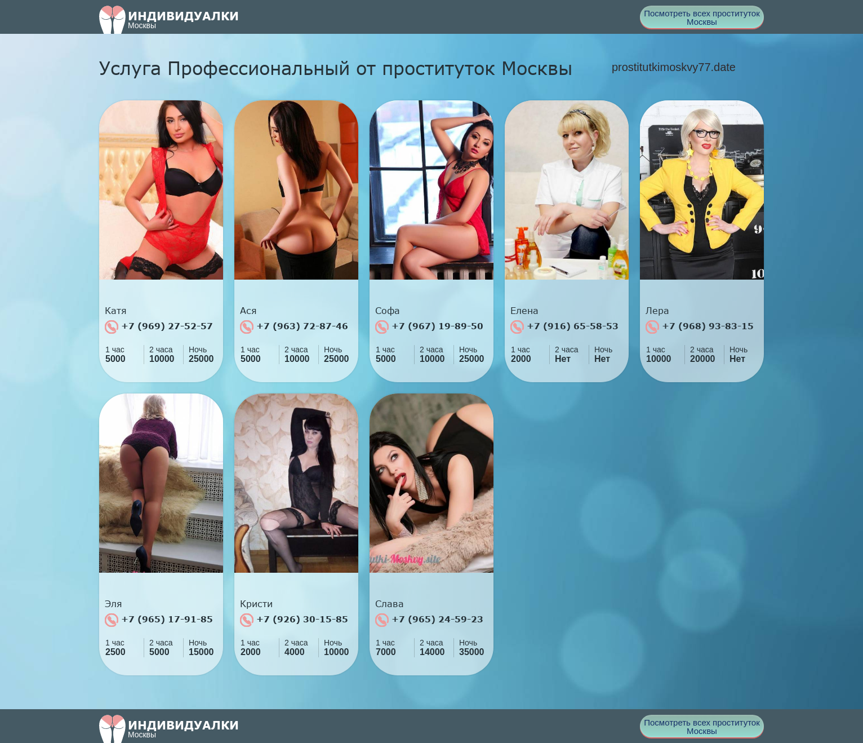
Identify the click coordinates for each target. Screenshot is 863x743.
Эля (113, 603)
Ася (248, 310)
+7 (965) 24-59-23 (429, 620)
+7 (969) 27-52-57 (159, 327)
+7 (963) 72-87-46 (294, 327)
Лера (657, 310)
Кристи (256, 603)
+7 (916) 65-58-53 (564, 327)
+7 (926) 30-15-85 (294, 620)
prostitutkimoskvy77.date (674, 67)
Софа (387, 310)
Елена (524, 310)
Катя (116, 310)
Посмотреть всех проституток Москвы (702, 17)
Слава (389, 603)
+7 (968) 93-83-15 (700, 327)
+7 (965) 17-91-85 (159, 620)
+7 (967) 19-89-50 (429, 327)
